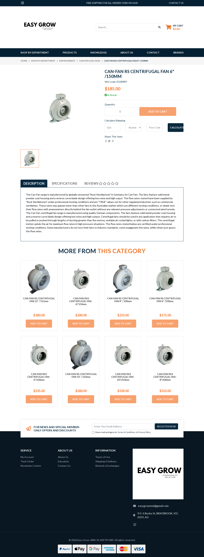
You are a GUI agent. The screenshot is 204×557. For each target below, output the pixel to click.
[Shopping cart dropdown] (174, 27)
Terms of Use (102, 456)
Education (63, 461)
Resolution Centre (31, 465)
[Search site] (159, 27)
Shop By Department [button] (35, 52)
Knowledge (98, 52)
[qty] (112, 127)
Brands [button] (178, 52)
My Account (27, 456)
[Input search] (126, 27)
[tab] (34, 183)
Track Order (27, 461)
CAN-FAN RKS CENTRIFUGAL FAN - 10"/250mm (123, 376)
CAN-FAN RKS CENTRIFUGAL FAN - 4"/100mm (39, 376)
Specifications (64, 183)
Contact (153, 52)
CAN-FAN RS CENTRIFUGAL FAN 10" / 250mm (81, 375)
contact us (176, 3)
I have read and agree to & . (121, 432)
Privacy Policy (144, 432)
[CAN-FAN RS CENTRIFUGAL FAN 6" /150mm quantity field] (121, 111)
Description (33, 183)
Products (70, 52)
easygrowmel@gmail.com (153, 505)
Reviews (101, 183)
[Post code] (154, 127)
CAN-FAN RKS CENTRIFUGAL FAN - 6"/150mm (81, 301)
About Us (126, 52)
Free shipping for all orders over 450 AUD (112, 3)
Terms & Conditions (126, 432)
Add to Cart (157, 111)
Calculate (176, 127)
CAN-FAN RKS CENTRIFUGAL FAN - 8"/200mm (165, 376)
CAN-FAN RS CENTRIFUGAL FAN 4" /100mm (165, 300)
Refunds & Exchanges (107, 465)
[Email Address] (123, 426)
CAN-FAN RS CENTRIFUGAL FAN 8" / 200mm (123, 300)
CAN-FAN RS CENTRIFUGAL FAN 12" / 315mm (39, 300)
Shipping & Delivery (106, 461)
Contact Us (64, 465)
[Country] (133, 127)
